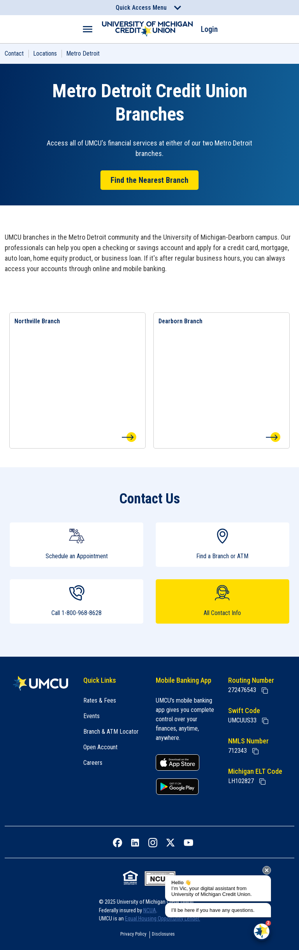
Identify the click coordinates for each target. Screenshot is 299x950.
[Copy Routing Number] (264, 690)
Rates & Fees (99, 700)
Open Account (100, 747)
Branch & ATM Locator (111, 731)
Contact (14, 53)
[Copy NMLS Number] (255, 751)
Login (209, 29)
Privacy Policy (133, 934)
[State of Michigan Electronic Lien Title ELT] (262, 781)
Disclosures (163, 934)
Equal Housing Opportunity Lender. (162, 918)
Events (91, 716)
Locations (45, 53)
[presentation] (266, 870)
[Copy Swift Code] (265, 720)
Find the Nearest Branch (149, 180)
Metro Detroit (83, 53)
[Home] (40, 683)
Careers (92, 762)
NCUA (149, 910)
